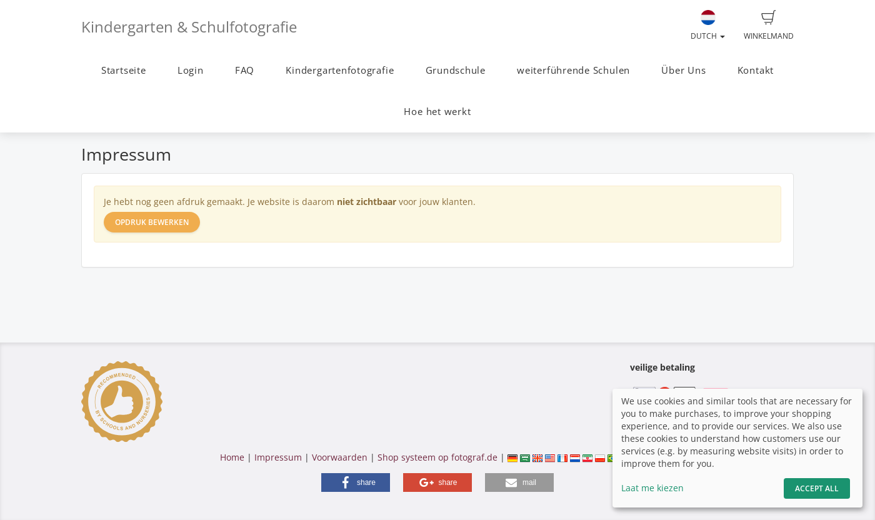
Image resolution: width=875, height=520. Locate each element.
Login (191, 70)
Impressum (278, 457)
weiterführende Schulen (573, 70)
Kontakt (756, 70)
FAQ (244, 70)
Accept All (817, 488)
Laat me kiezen (652, 488)
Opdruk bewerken (152, 222)
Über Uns (683, 70)
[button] (355, 482)
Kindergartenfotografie (340, 70)
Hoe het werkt (437, 111)
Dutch (708, 25)
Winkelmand (769, 25)
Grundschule (456, 70)
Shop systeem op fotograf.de (438, 457)
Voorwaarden (340, 457)
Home (232, 457)
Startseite (123, 70)
